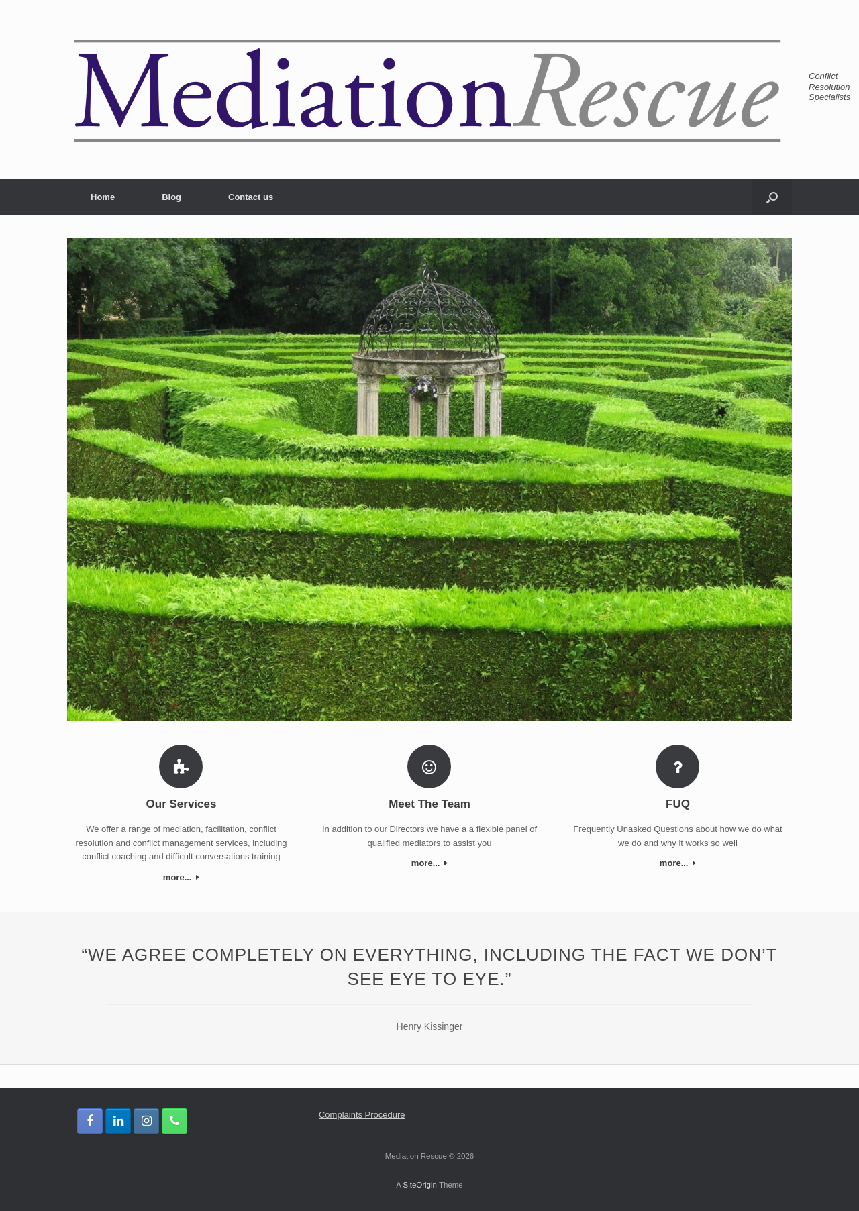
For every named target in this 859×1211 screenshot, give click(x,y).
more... (181, 877)
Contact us (250, 197)
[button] (772, 197)
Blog (171, 197)
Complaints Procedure (362, 1115)
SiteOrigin (420, 1185)
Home (103, 197)
